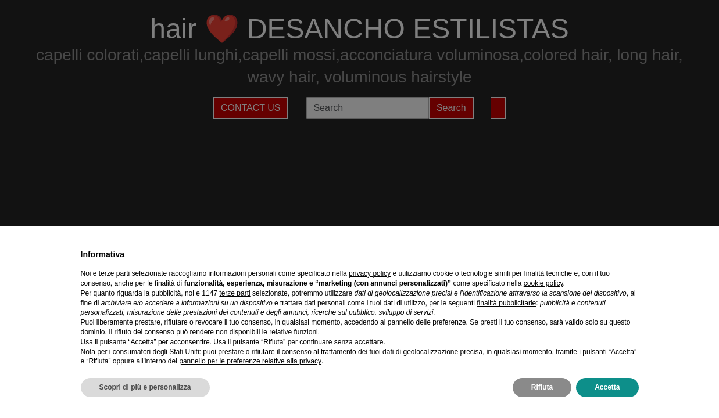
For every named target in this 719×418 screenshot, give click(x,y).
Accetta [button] (607, 387)
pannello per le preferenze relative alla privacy (250, 361)
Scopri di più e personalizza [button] (145, 387)
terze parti (234, 293)
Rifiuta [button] (542, 387)
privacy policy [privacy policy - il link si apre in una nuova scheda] (370, 273)
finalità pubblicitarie (506, 303)
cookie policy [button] (543, 283)
